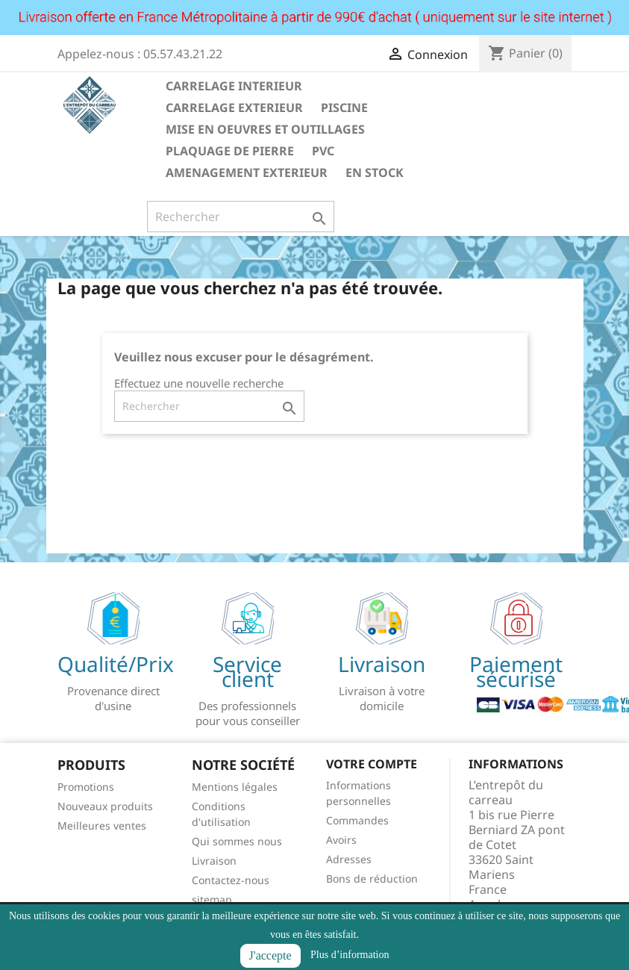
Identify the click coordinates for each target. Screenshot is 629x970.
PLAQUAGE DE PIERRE (230, 151)
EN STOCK (374, 172)
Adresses (349, 859)
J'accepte (270, 955)
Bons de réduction (372, 878)
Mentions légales (235, 787)
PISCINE (344, 107)
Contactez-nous (230, 880)
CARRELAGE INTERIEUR (234, 86)
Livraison (214, 861)
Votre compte (371, 764)
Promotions (85, 787)
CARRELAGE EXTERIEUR (234, 107)
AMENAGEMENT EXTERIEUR (247, 172)
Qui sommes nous (237, 841)
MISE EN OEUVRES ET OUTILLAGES (265, 129)
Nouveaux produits (105, 806)
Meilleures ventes (101, 825)
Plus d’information (349, 954)
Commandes (357, 820)
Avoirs (341, 840)
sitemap (212, 899)
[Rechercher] (240, 216)
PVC (323, 151)
